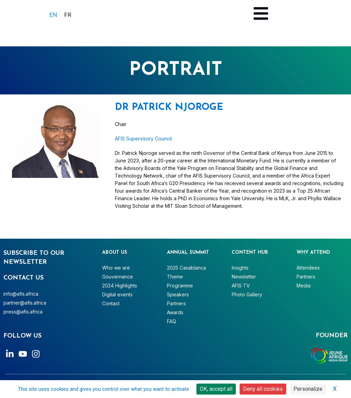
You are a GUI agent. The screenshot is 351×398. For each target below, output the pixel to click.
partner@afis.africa (24, 303)
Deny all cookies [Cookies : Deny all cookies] (263, 389)
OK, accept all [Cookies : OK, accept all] (216, 389)
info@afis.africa (20, 294)
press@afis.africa (23, 312)
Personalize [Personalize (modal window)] (308, 389)
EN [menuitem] (53, 14)
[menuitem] (53, 15)
